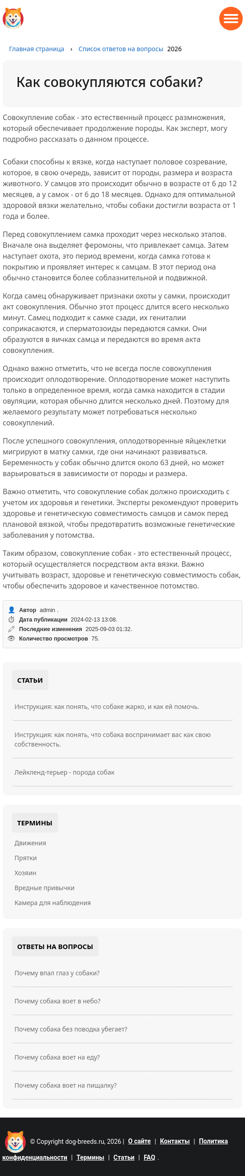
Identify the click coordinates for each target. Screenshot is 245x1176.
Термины (90, 1157)
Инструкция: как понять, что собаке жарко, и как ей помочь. (106, 706)
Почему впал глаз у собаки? (56, 973)
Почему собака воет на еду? (57, 1057)
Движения (30, 843)
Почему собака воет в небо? (57, 1001)
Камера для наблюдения (52, 902)
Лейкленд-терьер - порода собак (64, 772)
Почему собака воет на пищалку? (65, 1085)
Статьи (123, 1157)
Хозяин (25, 872)
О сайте (139, 1141)
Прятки (25, 857)
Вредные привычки (44, 887)
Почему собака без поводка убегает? (70, 1029)
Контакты (175, 1141)
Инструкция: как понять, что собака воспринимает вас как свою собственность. (112, 739)
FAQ (149, 1157)
